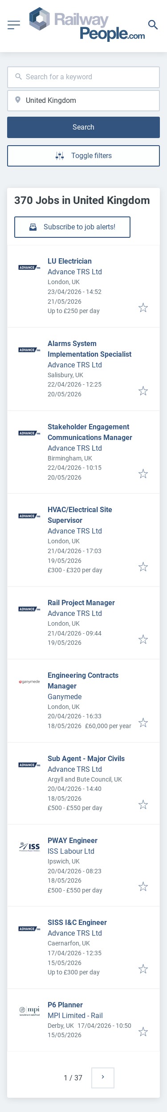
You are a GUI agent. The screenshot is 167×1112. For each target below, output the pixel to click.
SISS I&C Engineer (77, 922)
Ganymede (64, 696)
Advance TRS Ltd (75, 272)
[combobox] (83, 77)
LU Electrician (70, 261)
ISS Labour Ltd (71, 851)
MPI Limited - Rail (75, 1015)
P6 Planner (65, 1005)
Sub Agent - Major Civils (86, 758)
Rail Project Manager (81, 603)
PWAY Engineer (73, 840)
